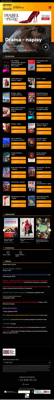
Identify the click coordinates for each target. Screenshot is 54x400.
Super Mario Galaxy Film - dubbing (18, 168)
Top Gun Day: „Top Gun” (18, 182)
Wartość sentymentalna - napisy (43, 182)
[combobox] (27, 1)
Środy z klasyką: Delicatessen (41, 153)
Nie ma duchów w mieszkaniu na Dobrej (17, 139)
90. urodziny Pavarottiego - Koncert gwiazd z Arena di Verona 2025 (18, 63)
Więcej (16, 69)
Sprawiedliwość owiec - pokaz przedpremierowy (42, 240)
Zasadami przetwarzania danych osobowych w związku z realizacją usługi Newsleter (33, 365)
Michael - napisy (16, 124)
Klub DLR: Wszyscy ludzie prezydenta (42, 94)
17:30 (18, 46)
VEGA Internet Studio (31, 389)
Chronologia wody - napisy (42, 61)
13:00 (14, 46)
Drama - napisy (23, 40)
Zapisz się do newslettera (10, 359)
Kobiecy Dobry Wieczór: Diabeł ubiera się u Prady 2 (18, 109)
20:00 (22, 46)
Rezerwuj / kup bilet (19, 73)
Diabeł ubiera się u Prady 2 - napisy (16, 79)
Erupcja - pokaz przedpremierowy (16, 94)
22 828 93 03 (18, 8)
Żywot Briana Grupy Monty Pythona (42, 197)
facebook (26, 384)
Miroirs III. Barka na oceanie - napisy (42, 124)
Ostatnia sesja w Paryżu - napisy (41, 139)
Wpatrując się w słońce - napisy (18, 197)
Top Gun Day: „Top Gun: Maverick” (43, 168)
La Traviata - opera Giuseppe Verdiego (42, 108)
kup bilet (12, 49)
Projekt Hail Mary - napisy (17, 153)
